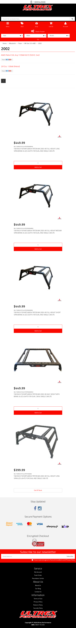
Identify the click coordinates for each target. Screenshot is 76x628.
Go (38, 39)
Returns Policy (38, 605)
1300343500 (39, 2)
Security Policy (38, 608)
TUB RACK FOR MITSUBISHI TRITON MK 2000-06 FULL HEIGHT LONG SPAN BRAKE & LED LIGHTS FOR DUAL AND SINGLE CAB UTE (37, 149)
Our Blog (38, 588)
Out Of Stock (38, 490)
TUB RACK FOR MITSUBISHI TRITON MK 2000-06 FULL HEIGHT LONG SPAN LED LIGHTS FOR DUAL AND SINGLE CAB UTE (37, 477)
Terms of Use (38, 599)
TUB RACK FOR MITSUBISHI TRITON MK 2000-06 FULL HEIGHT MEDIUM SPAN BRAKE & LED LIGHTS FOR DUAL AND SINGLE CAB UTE (38, 231)
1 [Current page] (3, 81)
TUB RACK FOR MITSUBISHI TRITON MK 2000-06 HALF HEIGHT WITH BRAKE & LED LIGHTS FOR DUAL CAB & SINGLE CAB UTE (37, 395)
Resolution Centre (38, 578)
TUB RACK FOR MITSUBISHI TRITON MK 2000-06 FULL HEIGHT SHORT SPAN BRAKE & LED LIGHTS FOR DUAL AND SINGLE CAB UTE (37, 313)
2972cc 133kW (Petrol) (10, 66)
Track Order (38, 575)
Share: (7, 60)
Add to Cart (38, 167)
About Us (38, 585)
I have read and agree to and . (53, 560)
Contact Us (38, 592)
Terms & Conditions (56, 560)
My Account (38, 572)
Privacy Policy (70, 560)
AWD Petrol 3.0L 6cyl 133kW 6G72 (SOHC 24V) (20, 55)
